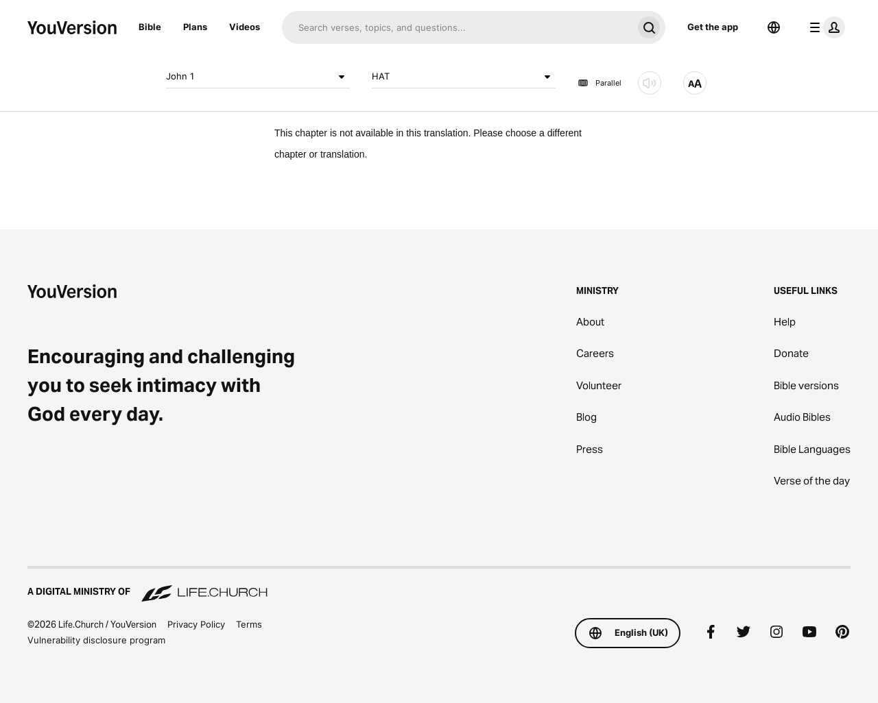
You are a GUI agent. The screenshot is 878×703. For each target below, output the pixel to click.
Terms (249, 624)
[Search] (457, 27)
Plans (195, 26)
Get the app (712, 26)
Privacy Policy (196, 624)
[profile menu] (824, 27)
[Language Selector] (773, 27)
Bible (150, 26)
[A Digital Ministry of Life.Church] (439, 585)
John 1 (258, 77)
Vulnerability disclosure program (96, 639)
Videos (244, 26)
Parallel (599, 82)
